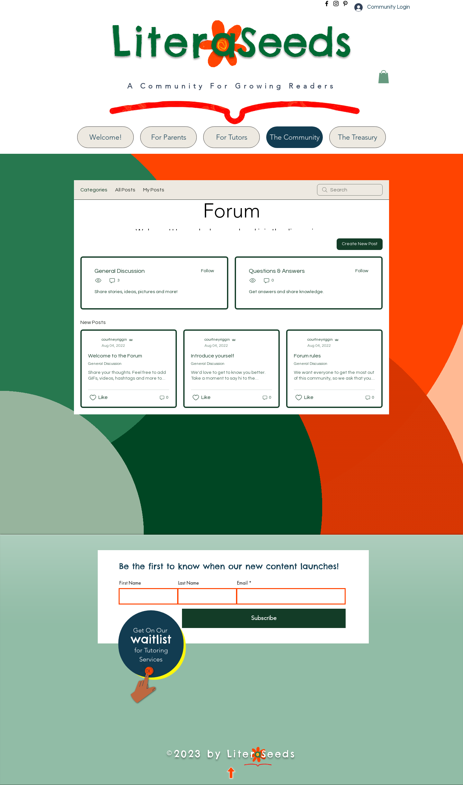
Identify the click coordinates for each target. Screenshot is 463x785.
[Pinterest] (345, 3)
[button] (383, 76)
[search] (350, 190)
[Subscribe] (264, 618)
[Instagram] (336, 3)
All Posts (125, 189)
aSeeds (281, 41)
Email (242, 583)
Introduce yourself (212, 355)
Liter (160, 41)
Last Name (188, 583)
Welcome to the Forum (115, 355)
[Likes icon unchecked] (93, 398)
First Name (130, 583)
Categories (93, 189)
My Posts (153, 189)
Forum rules (307, 355)
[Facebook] (326, 3)
